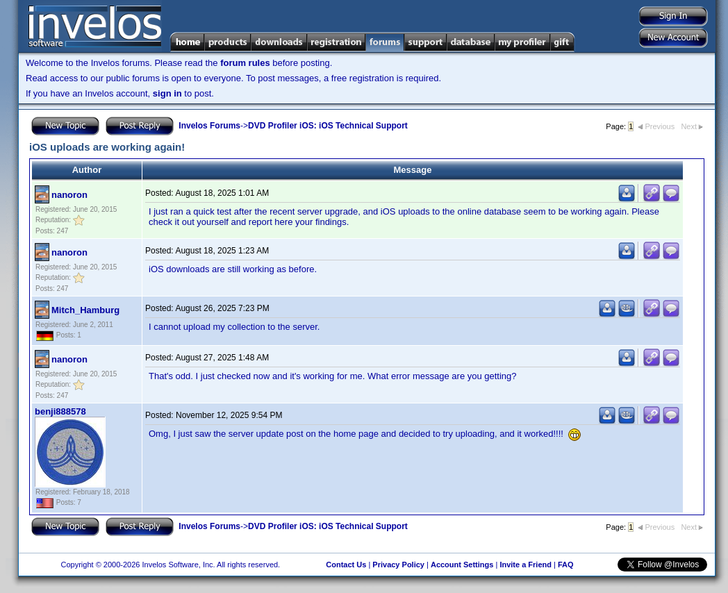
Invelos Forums (209, 126)
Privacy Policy (398, 564)
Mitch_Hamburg (85, 310)
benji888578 (60, 411)
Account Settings (462, 564)
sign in (167, 93)
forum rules (245, 63)
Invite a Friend (525, 564)
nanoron (69, 195)
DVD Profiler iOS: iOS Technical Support (328, 126)
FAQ (566, 564)
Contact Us (346, 564)
